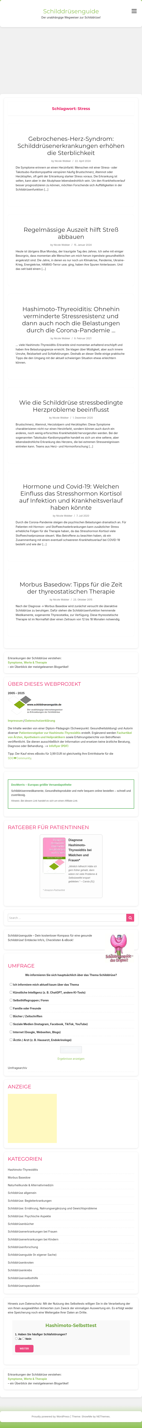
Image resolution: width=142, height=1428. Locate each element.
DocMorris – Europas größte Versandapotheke (41, 784)
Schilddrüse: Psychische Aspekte (29, 1216)
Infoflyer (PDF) (59, 746)
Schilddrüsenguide (71, 11)
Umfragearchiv (17, 1068)
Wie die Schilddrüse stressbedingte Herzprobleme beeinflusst (71, 406)
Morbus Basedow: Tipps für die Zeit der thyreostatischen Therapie (71, 588)
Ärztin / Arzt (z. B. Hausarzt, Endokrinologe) (42, 1040)
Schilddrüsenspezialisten (24, 1285)
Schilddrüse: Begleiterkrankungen (30, 1200)
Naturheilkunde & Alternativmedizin (30, 1185)
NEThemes (103, 1416)
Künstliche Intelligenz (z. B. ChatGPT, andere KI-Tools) (49, 992)
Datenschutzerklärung (40, 720)
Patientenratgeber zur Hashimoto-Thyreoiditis (50, 732)
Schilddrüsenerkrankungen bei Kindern (33, 1239)
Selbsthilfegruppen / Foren (31, 1000)
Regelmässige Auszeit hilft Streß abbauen (71, 233)
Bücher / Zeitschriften (27, 1016)
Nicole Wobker (63, 160)
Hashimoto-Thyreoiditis (23, 1169)
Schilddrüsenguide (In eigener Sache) (32, 1254)
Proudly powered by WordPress (51, 1416)
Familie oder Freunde (27, 1008)
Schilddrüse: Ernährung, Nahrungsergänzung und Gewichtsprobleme (52, 1208)
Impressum (15, 720)
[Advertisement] (71, 56)
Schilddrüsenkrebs (20, 1270)
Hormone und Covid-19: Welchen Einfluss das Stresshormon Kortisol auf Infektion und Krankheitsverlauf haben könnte (71, 497)
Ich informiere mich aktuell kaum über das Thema (46, 984)
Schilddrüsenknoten (21, 1262)
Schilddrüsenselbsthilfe (23, 1278)
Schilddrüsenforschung (23, 1247)
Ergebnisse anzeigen (71, 1058)
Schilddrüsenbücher (21, 1223)
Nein (26, 1338)
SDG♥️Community (19, 758)
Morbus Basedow (19, 1177)
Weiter (24, 1348)
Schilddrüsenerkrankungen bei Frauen (32, 1231)
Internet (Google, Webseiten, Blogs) (37, 1032)
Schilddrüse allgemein (22, 1192)
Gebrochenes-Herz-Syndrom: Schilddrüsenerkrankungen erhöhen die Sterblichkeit (70, 146)
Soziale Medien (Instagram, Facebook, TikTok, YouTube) (50, 1024)
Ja (18, 1338)
